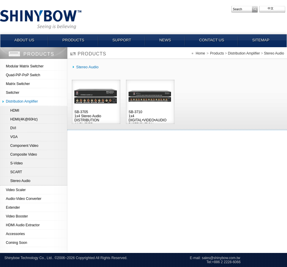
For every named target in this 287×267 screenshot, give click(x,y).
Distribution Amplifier (22, 101)
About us (24, 40)
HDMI (14, 110)
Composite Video (23, 154)
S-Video (16, 163)
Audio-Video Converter (23, 199)
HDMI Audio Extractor (23, 225)
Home (200, 53)
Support (121, 40)
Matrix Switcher (18, 84)
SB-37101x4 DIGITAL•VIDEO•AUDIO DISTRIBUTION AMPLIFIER (148, 116)
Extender (13, 207)
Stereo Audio (20, 181)
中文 (267, 8)
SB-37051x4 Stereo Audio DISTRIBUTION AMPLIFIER (87, 116)
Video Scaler (16, 190)
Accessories (15, 234)
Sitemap (260, 40)
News (165, 40)
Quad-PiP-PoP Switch (23, 75)
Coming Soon (16, 243)
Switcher (12, 93)
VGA (14, 137)
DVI (13, 128)
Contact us (211, 40)
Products (73, 40)
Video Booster (17, 216)
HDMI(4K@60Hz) (24, 119)
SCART (16, 172)
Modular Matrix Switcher (25, 66)
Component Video (24, 146)
